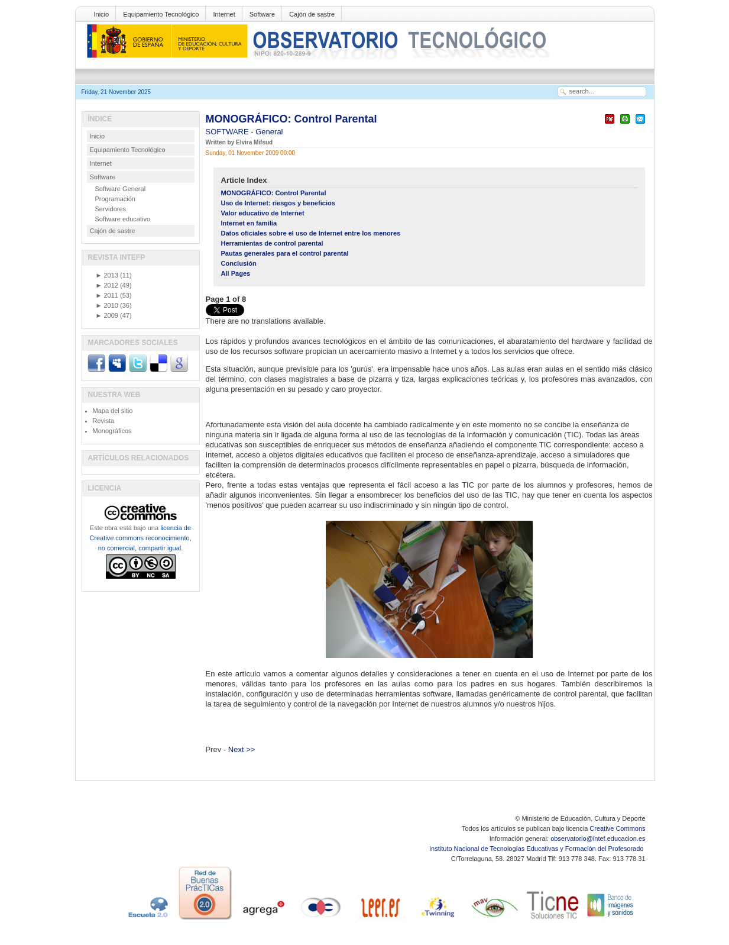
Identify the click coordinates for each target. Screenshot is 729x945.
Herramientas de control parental (272, 243)
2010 (107, 305)
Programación (115, 198)
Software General (120, 188)
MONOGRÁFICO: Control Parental (291, 119)
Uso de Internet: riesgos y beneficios (278, 203)
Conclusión (239, 263)
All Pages (236, 273)
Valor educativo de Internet (262, 213)
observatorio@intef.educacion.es (597, 838)
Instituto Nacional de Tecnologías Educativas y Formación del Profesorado (537, 848)
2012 (107, 285)
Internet (224, 14)
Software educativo (123, 218)
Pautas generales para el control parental (285, 253)
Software (262, 14)
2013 (107, 275)
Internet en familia (249, 223)
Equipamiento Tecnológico (161, 14)
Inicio (101, 14)
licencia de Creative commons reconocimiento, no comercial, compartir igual (140, 537)
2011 (107, 295)
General (269, 131)
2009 (107, 315)
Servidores (111, 208)
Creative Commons (617, 828)
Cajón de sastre (312, 14)
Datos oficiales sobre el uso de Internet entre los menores (311, 233)
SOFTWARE (228, 131)
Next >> (241, 749)
